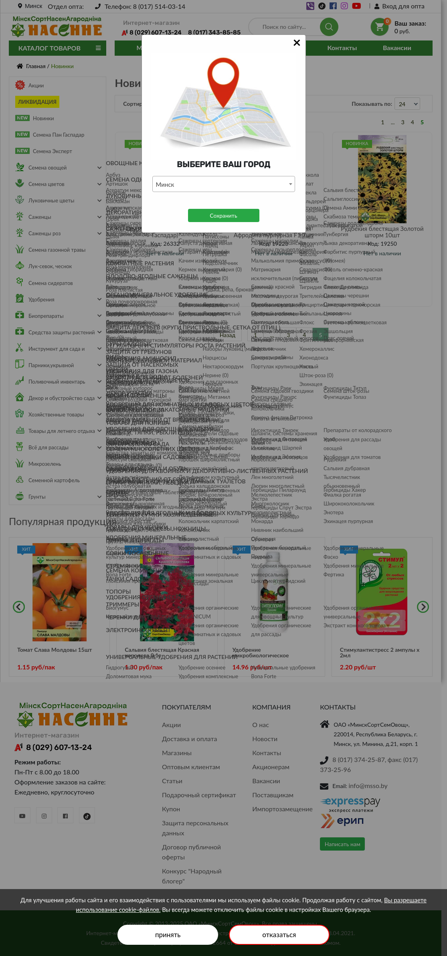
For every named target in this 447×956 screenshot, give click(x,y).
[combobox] (223, 184)
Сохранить (223, 215)
